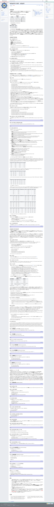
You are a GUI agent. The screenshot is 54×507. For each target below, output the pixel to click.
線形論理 (15, 491)
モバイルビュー (18, 505)
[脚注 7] (29, 273)
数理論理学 (12, 501)
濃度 (29, 47)
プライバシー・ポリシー (4, 505)
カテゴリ (10, 501)
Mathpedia (4, 0)
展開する (42, 125)
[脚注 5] (36, 256)
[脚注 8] (33, 351)
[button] (42, 120)
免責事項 (14, 505)
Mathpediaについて (9, 505)
